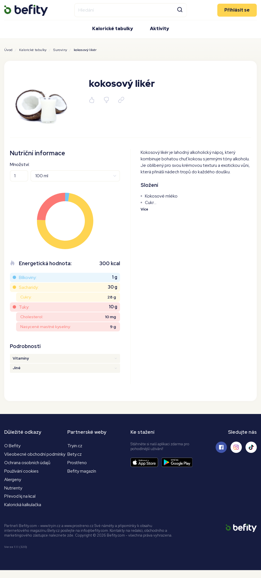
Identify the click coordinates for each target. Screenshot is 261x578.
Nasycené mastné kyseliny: (45, 326)
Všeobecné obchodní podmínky (26, 457)
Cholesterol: (31, 316)
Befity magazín (82, 472)
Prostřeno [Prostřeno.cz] (77, 463)
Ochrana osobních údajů (28, 469)
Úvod (8, 50)
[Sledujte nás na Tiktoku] (251, 447)
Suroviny (60, 50)
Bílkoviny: (28, 277)
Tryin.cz (75, 446)
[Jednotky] (75, 175)
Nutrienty (13, 495)
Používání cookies (22, 477)
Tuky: (24, 307)
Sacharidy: (29, 287)
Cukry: (26, 297)
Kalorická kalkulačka (24, 512)
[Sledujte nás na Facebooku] (221, 447)
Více (145, 209)
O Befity (12, 446)
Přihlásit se (237, 9)
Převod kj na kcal (21, 504)
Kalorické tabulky (112, 28)
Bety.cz (74, 454)
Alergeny (13, 486)
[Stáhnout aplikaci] (146, 462)
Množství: (20, 164)
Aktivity (159, 28)
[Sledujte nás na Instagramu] (236, 447)
